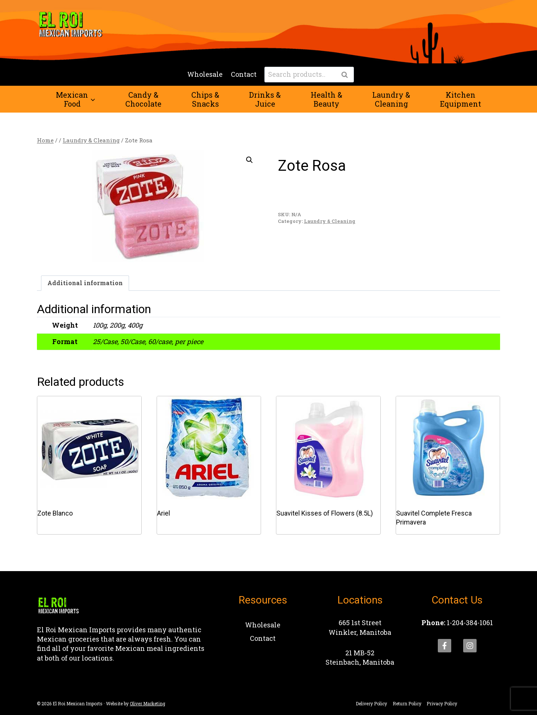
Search (347, 74)
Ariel (163, 513)
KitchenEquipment (460, 99)
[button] (249, 160)
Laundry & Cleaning (329, 221)
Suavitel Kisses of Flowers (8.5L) (324, 513)
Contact (244, 74)
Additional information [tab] (85, 283)
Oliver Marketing (147, 703)
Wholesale (205, 74)
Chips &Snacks (205, 99)
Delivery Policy (371, 703)
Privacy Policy (442, 703)
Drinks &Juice (265, 99)
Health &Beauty (326, 99)
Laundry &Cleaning (391, 99)
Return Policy (407, 703)
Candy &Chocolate (143, 99)
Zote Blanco (55, 513)
